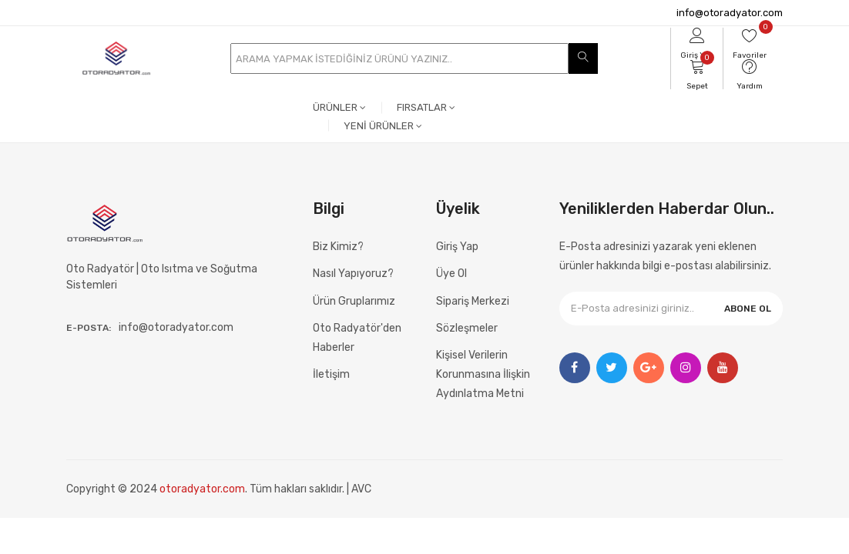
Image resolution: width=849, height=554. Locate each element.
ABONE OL (747, 308)
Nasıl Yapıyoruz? (353, 273)
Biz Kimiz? (338, 246)
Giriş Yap (457, 246)
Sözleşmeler (467, 328)
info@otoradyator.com (729, 12)
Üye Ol (451, 273)
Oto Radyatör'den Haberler (357, 338)
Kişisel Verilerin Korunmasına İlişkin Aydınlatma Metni (483, 374)
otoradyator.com (202, 489)
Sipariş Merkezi (472, 301)
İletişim (331, 374)
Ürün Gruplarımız (354, 301)
